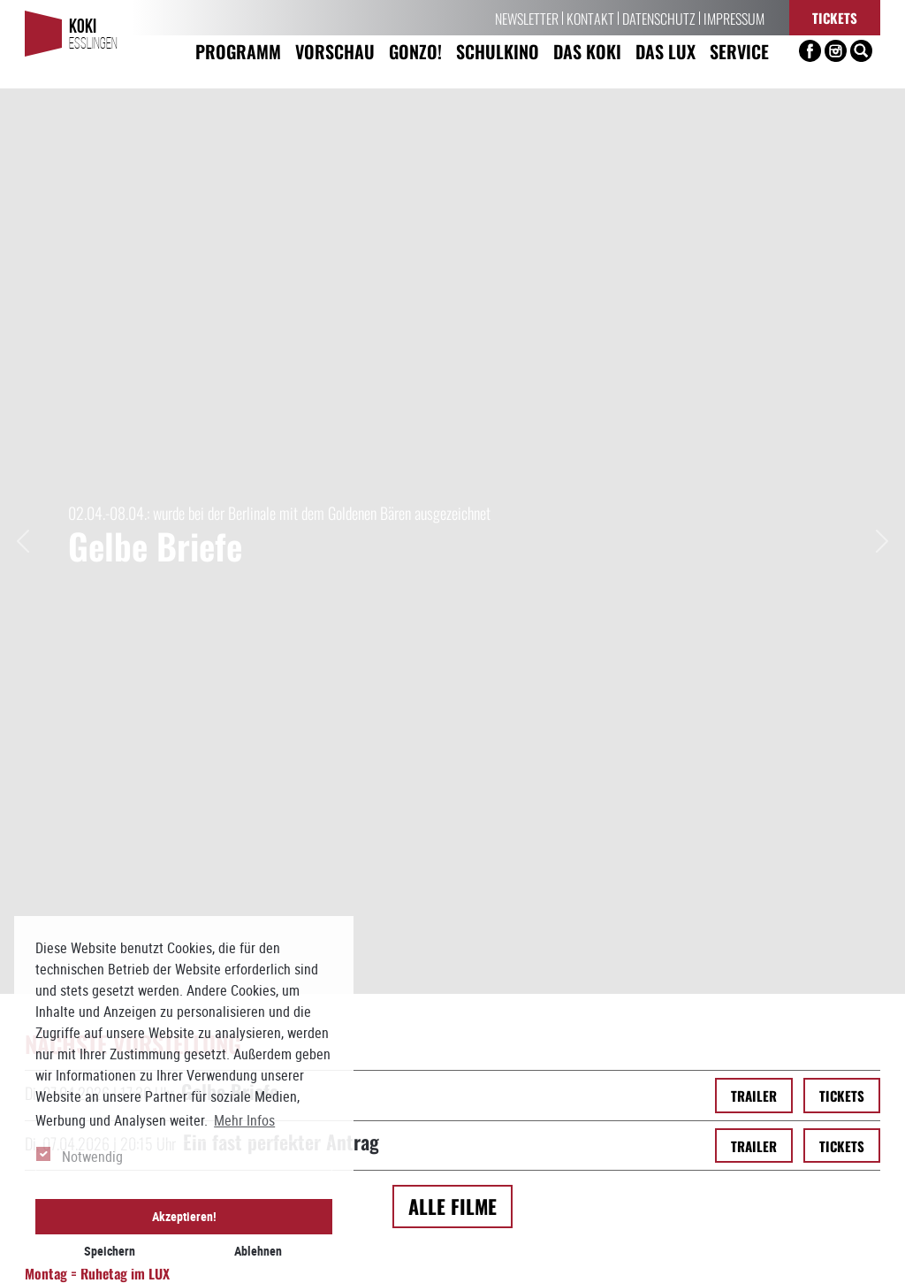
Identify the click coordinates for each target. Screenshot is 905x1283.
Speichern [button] (109, 1250)
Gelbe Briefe (229, 207)
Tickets (834, 17)
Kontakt (590, 18)
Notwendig (92, 1156)
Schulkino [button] (497, 50)
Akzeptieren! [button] (184, 1216)
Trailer (754, 212)
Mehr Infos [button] (244, 1120)
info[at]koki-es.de (483, 1259)
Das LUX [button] (665, 50)
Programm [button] (238, 50)
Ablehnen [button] (258, 1250)
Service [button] (739, 50)
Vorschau (335, 50)
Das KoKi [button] (587, 50)
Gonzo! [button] (415, 50)
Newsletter (527, 18)
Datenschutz (659, 18)
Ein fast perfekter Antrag (281, 257)
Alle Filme (452, 322)
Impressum (733, 18)
